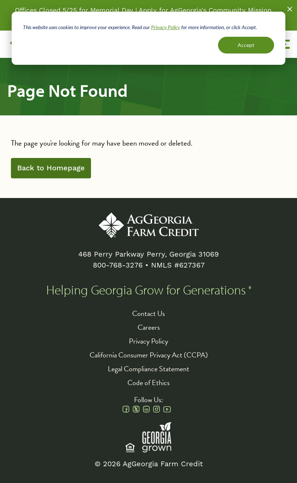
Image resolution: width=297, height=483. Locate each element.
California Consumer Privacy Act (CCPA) (149, 354)
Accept (246, 45)
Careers (149, 327)
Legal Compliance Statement (148, 368)
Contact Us (148, 313)
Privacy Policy (165, 27)
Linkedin (146, 409)
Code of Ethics (148, 382)
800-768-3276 (118, 265)
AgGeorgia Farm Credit (149, 225)
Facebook (126, 409)
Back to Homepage (51, 168)
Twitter (136, 409)
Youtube (167, 409)
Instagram (156, 409)
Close (289, 9)
